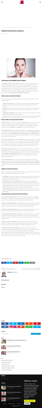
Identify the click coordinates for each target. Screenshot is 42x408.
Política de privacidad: (21, 403)
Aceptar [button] (26, 400)
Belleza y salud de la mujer (13, 27)
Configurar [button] (27, 403)
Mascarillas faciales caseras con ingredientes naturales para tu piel (16, 340)
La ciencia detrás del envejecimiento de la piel (13, 351)
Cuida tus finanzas (5, 364)
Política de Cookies (11, 403)
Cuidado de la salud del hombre (8, 367)
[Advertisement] (21, 15)
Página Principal (5, 27)
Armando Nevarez (4, 33)
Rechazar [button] (32, 400)
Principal (4, 403)
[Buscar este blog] (16, 334)
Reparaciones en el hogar (6, 369)
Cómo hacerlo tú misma (6, 362)
